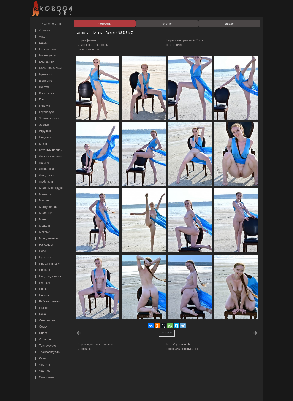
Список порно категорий (93, 44)
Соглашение (94, 392)
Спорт (40, 333)
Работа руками (47, 301)
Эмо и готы (44, 377)
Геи (39, 100)
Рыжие (41, 308)
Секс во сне (44, 320)
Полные (42, 283)
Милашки (43, 213)
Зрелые (42, 125)
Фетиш (41, 358)
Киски (40, 144)
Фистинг (42, 365)
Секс (40, 314)
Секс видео (85, 348)
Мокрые (42, 232)
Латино (41, 163)
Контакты (110, 392)
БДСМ (41, 43)
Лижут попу (44, 175)
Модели (42, 226)
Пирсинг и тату (47, 264)
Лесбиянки (44, 169)
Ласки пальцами (48, 156)
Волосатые (44, 93)
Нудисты (42, 257)
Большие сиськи (48, 68)
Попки (40, 289)
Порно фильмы (87, 40)
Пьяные (42, 295)
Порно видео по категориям (95, 344)
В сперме (43, 81)
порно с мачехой (88, 49)
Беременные (45, 49)
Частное (42, 371)
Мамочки (42, 194)
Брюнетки (43, 74)
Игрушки (42, 131)
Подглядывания (47, 276)
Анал (40, 37)
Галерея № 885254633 (118, 32)
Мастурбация (45, 207)
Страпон (42, 339)
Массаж (42, 201)
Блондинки (44, 62)
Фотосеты (80, 32)
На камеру (44, 245)
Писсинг (42, 270)
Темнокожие (45, 346)
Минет (41, 220)
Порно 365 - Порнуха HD (182, 348)
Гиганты (42, 106)
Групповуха (44, 112)
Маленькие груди (48, 188)
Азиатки (42, 30)
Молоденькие (46, 239)
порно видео (174, 44)
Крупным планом (48, 150)
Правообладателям (73, 392)
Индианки (43, 138)
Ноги (40, 251)
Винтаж (41, 87)
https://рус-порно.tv (178, 344)
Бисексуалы (45, 55)
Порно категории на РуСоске (184, 40)
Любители (43, 182)
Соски (40, 327)
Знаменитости (46, 119)
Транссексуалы (47, 352)
